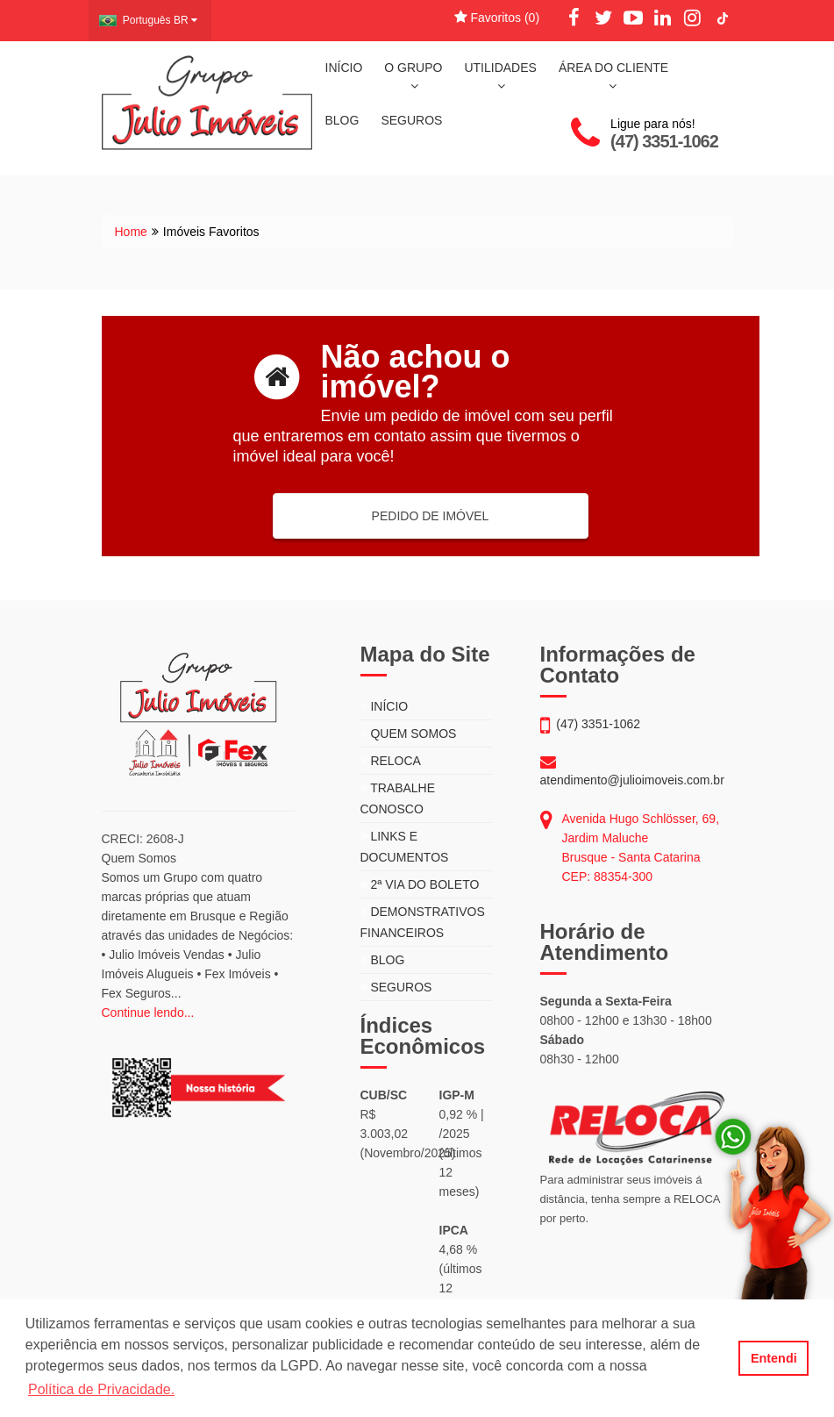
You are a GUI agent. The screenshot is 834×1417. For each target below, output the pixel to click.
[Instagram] (693, 18)
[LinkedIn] (663, 18)
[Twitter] (603, 18)
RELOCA (390, 761)
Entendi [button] (774, 1358)
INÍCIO (344, 68)
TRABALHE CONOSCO (398, 798)
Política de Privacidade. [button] (101, 1389)
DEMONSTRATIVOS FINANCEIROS (422, 922)
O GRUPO (413, 76)
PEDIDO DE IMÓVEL (430, 516)
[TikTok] (722, 18)
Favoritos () (496, 18)
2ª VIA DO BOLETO (420, 884)
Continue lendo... (148, 1012)
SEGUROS (411, 120)
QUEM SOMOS (408, 733)
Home (131, 232)
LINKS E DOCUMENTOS (404, 846)
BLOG (342, 120)
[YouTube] (633, 18)
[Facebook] (573, 18)
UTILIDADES (500, 76)
